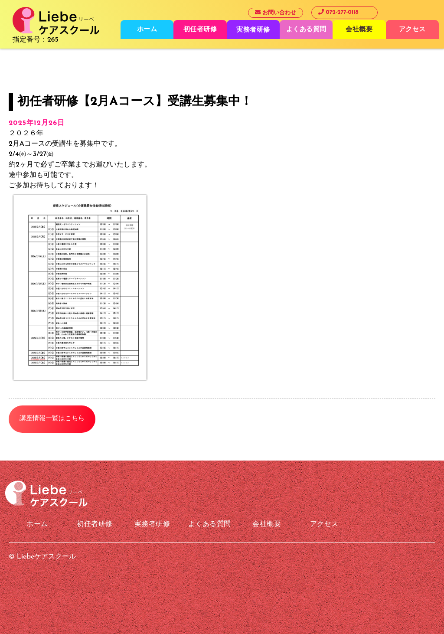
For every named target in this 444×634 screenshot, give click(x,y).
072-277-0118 (338, 12)
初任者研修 (200, 29)
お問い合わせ (275, 13)
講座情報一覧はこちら (52, 418)
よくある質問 (306, 29)
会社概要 (359, 29)
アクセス (412, 29)
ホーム (147, 29)
